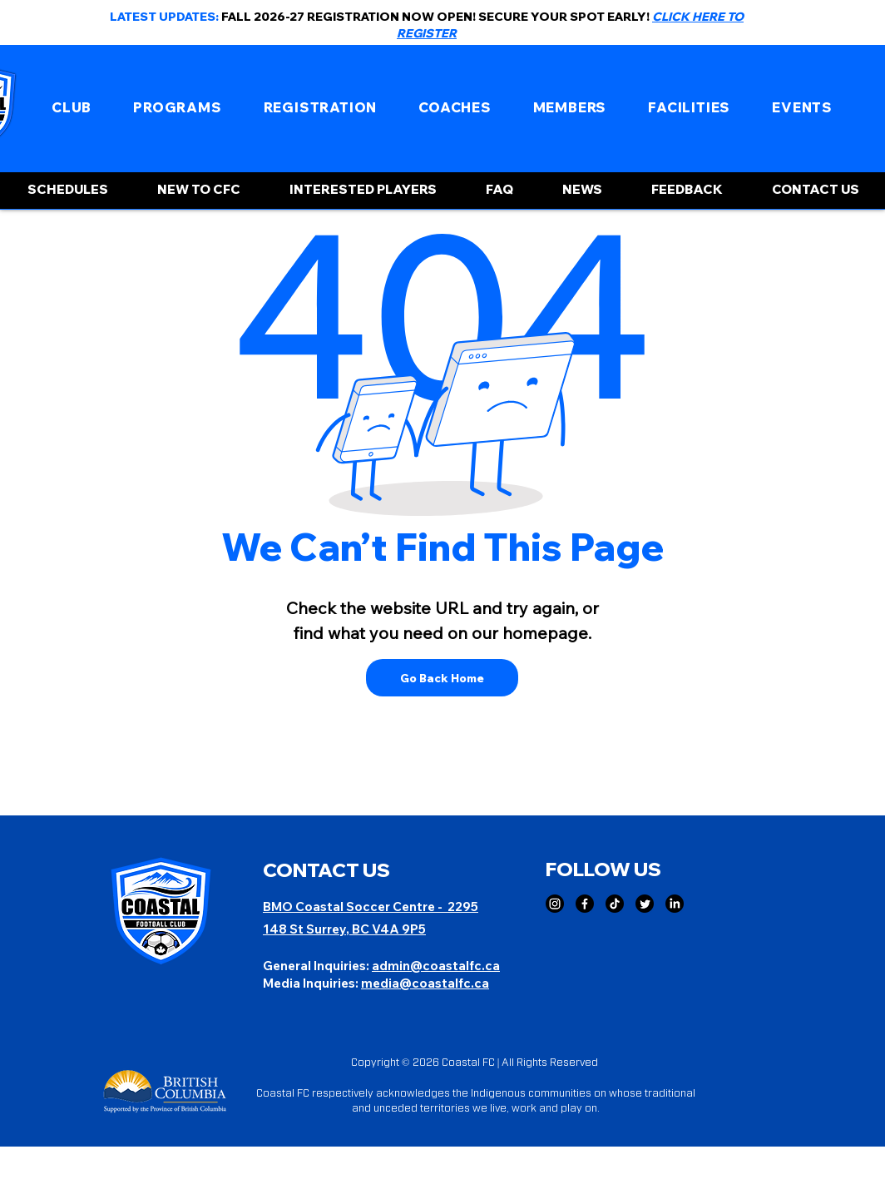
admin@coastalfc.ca (436, 966)
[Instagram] (555, 903)
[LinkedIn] (674, 903)
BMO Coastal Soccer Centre (350, 906)
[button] (71, 107)
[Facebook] (585, 903)
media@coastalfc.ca (425, 983)
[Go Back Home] (442, 677)
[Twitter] (644, 903)
